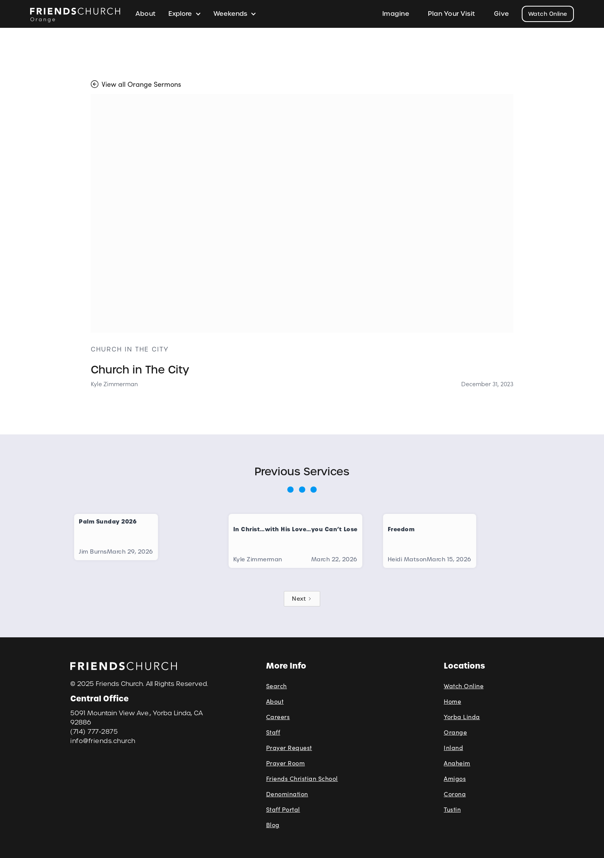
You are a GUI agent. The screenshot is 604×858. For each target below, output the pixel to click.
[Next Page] (302, 598)
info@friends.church (103, 741)
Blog (273, 825)
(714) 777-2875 (94, 732)
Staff (273, 732)
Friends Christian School (302, 778)
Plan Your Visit (451, 14)
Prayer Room (285, 763)
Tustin (452, 809)
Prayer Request (289, 747)
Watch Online (547, 13)
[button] (184, 14)
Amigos (455, 778)
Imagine (396, 14)
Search (276, 686)
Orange (455, 732)
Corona (455, 794)
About (146, 14)
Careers (278, 717)
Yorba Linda (462, 717)
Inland (453, 747)
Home (452, 701)
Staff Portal (283, 809)
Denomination (287, 794)
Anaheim (457, 763)
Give (501, 14)
